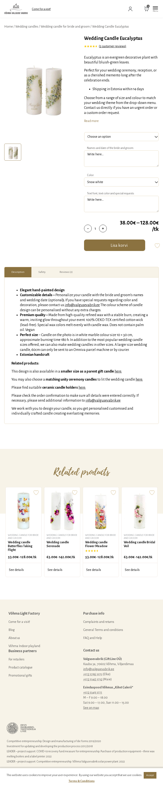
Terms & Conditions (82, 781)
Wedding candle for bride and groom (65, 26)
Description (17, 272)
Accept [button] (150, 775)
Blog (11, 630)
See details (16, 570)
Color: (90, 175)
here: (118, 371)
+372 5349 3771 (92, 692)
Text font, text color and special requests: (111, 193)
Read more (91, 121)
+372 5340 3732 (92, 679)
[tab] (12, 152)
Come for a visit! (41, 9)
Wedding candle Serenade (57, 544)
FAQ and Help (92, 638)
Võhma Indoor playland (24, 646)
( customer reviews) (112, 46)
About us (14, 638)
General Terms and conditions (103, 630)
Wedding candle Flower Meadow (96, 544)
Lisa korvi (119, 245)
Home (8, 26)
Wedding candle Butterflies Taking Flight (20, 546)
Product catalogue (20, 667)
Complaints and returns (98, 621)
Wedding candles (26, 26)
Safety (42, 272)
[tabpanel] (42, 88)
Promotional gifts (20, 675)
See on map (91, 707)
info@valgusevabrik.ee (82, 305)
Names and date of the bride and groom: (110, 148)
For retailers (16, 659)
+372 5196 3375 (92, 674)
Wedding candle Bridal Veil (139, 544)
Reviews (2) (66, 272)
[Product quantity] (95, 228)
